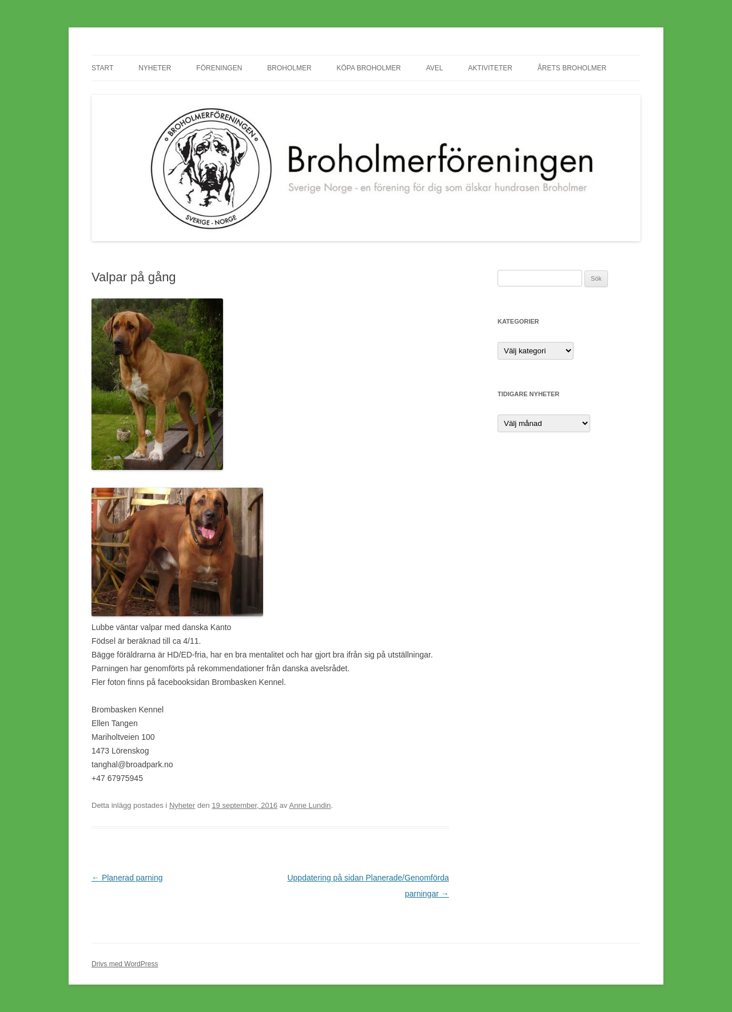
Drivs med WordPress (125, 964)
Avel (434, 68)
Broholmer (289, 68)
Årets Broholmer (572, 68)
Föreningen (219, 68)
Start (102, 68)
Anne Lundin (310, 805)
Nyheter (154, 68)
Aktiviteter (490, 68)
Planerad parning (127, 877)
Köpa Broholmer (369, 68)
